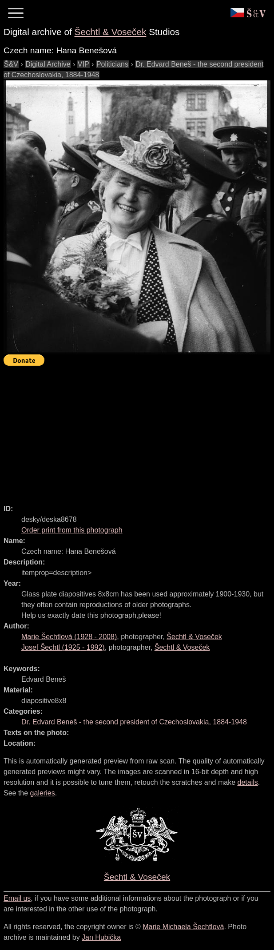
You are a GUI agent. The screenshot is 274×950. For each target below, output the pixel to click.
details (248, 782)
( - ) (69, 636)
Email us (17, 898)
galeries (42, 793)
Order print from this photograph (72, 530)
